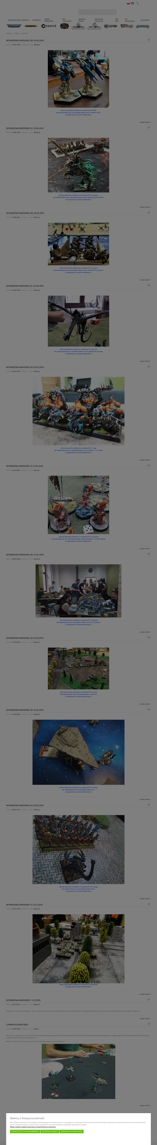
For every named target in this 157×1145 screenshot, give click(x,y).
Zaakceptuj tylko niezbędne (25, 1131)
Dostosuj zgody (50, 1131)
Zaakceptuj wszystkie (71, 1131)
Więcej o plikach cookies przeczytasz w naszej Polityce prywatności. (33, 1127)
